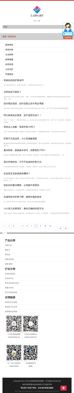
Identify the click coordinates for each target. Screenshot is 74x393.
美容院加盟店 (10, 274)
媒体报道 (9, 45)
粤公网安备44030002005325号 (47, 391)
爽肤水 (7, 250)
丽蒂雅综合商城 (11, 311)
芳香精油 (9, 74)
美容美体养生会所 (12, 283)
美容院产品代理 (11, 307)
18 (60, 228)
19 (65, 228)
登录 (34, 21)
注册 (38, 21)
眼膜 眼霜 (8, 264)
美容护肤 (9, 50)
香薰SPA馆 (9, 288)
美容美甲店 (9, 278)
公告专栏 (9, 69)
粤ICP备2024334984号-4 (24, 391)
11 (50, 226)
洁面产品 (8, 245)
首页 (4, 36)
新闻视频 (9, 59)
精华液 (7, 255)
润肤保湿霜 (9, 259)
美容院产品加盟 (11, 302)
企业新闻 (9, 55)
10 (45, 226)
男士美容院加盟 (11, 292)
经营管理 (9, 64)
